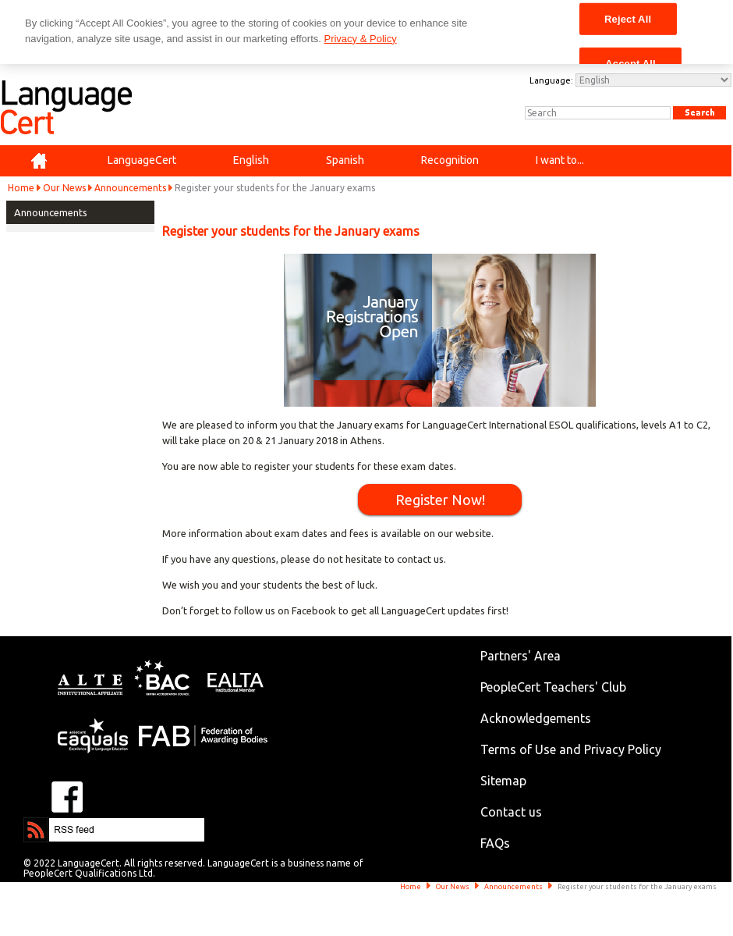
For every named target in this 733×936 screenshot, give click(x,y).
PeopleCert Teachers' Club (553, 687)
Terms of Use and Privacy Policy (570, 749)
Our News (64, 188)
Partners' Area (520, 656)
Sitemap (503, 781)
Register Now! (440, 499)
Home (21, 188)
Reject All (627, 18)
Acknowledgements (535, 718)
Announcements (130, 188)
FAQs (495, 843)
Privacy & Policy (360, 38)
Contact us (511, 812)
